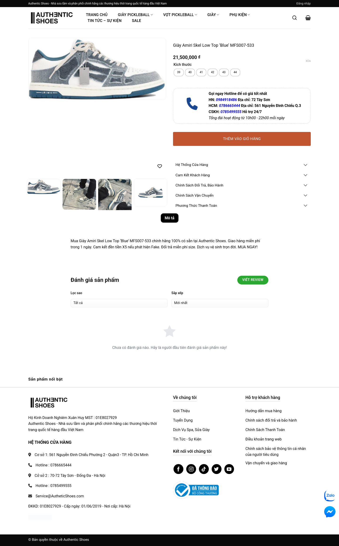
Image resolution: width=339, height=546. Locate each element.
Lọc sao (76, 293)
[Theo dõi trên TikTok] (204, 469)
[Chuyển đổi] (306, 165)
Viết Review (252, 280)
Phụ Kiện (240, 15)
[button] (303, 3)
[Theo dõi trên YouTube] (229, 469)
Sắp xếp (177, 293)
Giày (213, 15)
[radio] (178, 72)
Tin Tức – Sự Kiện (104, 20)
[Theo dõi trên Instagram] (191, 469)
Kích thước (183, 65)
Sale (136, 20)
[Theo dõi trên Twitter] (217, 469)
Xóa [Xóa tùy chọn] (308, 61)
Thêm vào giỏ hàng (242, 139)
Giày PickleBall (135, 15)
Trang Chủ (97, 15)
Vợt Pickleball (180, 15)
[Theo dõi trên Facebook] (178, 469)
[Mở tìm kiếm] (294, 18)
